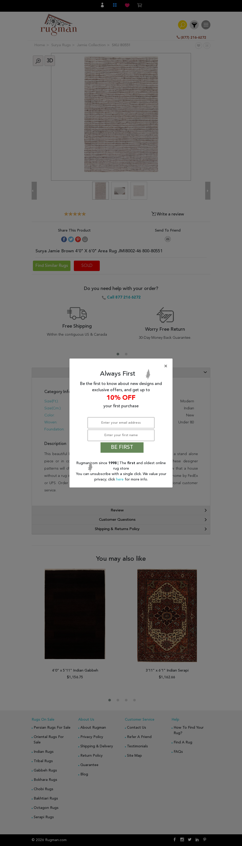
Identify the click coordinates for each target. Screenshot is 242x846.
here (120, 479)
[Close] (122, 366)
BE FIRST (122, 447)
